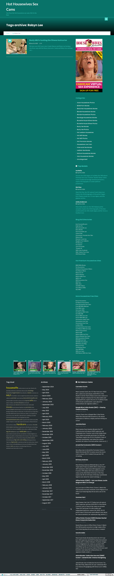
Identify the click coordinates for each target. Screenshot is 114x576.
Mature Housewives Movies (86, 153)
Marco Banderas (23, 392)
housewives (9, 393)
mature (11, 427)
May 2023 (45, 410)
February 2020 (47, 425)
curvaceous (34, 392)
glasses (13, 437)
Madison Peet (22, 435)
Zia (24, 400)
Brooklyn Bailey (30, 444)
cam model (33, 415)
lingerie (12, 409)
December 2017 (47, 491)
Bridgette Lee (33, 433)
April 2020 (45, 419)
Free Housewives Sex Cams (83, 304)
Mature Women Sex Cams (83, 336)
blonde (9, 407)
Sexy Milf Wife (80, 349)
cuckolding (28, 415)
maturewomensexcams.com (12, 433)
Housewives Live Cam (84, 144)
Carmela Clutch (81, 387)
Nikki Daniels (14, 413)
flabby (35, 429)
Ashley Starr (21, 411)
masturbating (20, 398)
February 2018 (47, 485)
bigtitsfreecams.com (32, 409)
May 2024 (45, 390)
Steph (17, 435)
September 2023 (48, 405)
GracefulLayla (25, 409)
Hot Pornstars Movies (84, 141)
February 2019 (47, 461)
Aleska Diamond (15, 407)
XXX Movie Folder (81, 254)
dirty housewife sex (81, 228)
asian (14, 446)
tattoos (14, 424)
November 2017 (47, 494)
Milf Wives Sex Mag (81, 343)
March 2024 (46, 396)
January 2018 (47, 488)
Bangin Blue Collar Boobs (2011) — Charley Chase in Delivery (90, 408)
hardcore (21, 424)
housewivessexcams (28, 395)
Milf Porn (78, 282)
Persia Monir (14, 395)
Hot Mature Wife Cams (82, 312)
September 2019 (47, 440)
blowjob (21, 402)
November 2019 (47, 434)
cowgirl (17, 431)
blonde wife (33, 388)
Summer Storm (9, 444)
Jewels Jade (17, 421)
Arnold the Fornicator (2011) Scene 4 (88, 445)
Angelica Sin (34, 413)
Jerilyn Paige (35, 427)
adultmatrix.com (9, 448)
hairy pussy (24, 444)
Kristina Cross (9, 429)
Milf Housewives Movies (82, 338)
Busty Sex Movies (83, 126)
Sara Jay (8, 424)
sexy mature (16, 400)
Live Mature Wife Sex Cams (83, 328)
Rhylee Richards (33, 421)
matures (28, 421)
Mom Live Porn (80, 345)
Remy (21, 437)
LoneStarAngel (23, 446)
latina (30, 442)
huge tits (27, 400)
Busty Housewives (81, 300)
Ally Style (17, 415)
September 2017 (47, 500)
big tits (8, 431)
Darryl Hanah (26, 402)
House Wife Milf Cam (81, 317)
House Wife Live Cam (82, 315)
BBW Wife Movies (81, 265)
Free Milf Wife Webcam (82, 306)
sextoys (26, 413)
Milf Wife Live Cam (81, 340)
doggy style (9, 437)
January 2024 (47, 402)
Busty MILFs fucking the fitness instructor (48, 40)
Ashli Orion (13, 390)
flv (20, 417)
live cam (20, 433)
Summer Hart (80, 497)
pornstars (28, 407)
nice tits (21, 448)
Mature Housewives (81, 330)
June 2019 (45, 449)
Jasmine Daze (81, 424)
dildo (37, 419)
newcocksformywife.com (30, 398)
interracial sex (31, 437)
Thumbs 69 (79, 248)
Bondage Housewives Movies (87, 118)
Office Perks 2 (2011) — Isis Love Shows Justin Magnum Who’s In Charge (91, 481)
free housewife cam (81, 231)
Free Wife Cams (80, 308)
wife (31, 400)
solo (12, 446)
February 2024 (47, 399)
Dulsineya (8, 417)
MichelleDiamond (10, 439)
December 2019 (47, 431)
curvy (30, 413)
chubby (28, 433)
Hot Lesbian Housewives (85, 132)
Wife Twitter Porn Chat (82, 252)
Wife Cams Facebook (81, 250)
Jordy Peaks (18, 390)
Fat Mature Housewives (82, 302)
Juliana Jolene (24, 429)
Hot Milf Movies (82, 135)
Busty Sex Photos (83, 129)
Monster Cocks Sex (81, 239)
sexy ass (18, 404)
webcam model (9, 400)
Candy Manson (21, 442)
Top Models (83, 166)
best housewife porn (81, 224)
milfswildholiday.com (17, 444)
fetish (24, 415)
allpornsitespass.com (10, 404)
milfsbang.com (30, 439)
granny (18, 413)
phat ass (18, 446)
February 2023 (47, 416)
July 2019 (45, 446)
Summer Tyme (28, 435)
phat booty (8, 390)
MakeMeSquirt (18, 409)
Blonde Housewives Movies (86, 112)
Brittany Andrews (82, 460)
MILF (8, 395)
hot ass (11, 424)
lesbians (11, 402)
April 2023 (45, 414)
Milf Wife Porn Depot (81, 342)
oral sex (21, 404)
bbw (25, 442)
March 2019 (46, 458)
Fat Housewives (80, 267)
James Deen (35, 435)
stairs (29, 388)
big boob (22, 417)
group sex (21, 400)
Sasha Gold (31, 404)
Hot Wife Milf (79, 314)
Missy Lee (29, 446)
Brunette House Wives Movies (87, 120)
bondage (8, 411)
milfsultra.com (28, 427)
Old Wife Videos (80, 285)
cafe (18, 417)
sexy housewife (80, 246)
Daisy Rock (27, 417)
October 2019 (46, 437)
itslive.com (22, 413)
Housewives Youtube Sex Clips (84, 235)
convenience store (10, 415)
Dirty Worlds (79, 229)
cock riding (22, 440)
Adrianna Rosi (25, 390)
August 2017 (46, 503)
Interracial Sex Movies (84, 147)
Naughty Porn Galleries (82, 241)
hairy (27, 442)
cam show (16, 402)
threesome (26, 404)
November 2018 (47, 470)
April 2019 (45, 455)
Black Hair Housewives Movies (87, 109)
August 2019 (46, 443)
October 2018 (46, 473)
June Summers (29, 424)
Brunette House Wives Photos (87, 123)
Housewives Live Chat (82, 323)
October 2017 (46, 497)
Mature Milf (79, 332)
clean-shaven (35, 442)
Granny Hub (79, 233)
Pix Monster (79, 243)
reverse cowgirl (20, 395)
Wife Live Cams (80, 351)
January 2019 (47, 464)
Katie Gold (29, 419)
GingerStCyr (35, 411)
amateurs (36, 395)
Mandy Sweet (14, 417)
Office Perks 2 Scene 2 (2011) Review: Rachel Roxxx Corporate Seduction (91, 519)
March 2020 (46, 422)
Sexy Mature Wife (81, 287)
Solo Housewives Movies (85, 156)
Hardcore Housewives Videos (84, 269)
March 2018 (46, 482)
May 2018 (45, 476)
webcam (23, 431)
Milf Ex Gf (78, 278)
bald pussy (13, 431)
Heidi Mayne (16, 427)
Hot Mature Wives (81, 271)
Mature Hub (79, 237)
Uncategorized (82, 159)
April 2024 (45, 393)
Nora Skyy (8, 413)
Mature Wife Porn (81, 276)
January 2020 (47, 428)
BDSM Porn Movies (83, 106)
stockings (30, 390)
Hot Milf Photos (82, 138)
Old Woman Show (81, 347)
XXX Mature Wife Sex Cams (83, 353)
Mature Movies (80, 274)
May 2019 (45, 452)
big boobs (14, 442)
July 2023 (45, 408)
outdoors (8, 421)
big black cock (22, 407)
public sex (13, 435)
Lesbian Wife (79, 325)
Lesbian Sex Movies (83, 150)
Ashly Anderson (81, 202)
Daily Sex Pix (79, 226)
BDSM (7, 427)
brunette (35, 424)
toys (10, 442)
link (112, 548)
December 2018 (47, 467)
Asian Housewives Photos (86, 103)
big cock (16, 440)
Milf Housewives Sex (81, 280)
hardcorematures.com (23, 388)
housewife (12, 387)
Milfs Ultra (78, 284)
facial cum (30, 411)
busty (29, 393)
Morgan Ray (25, 437)
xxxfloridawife (31, 429)
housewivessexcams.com (14, 419)
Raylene (12, 421)
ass (37, 392)
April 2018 (45, 479)
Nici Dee (78, 187)
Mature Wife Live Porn (82, 334)
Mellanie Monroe (14, 411)
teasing (33, 419)
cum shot (18, 437)
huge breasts (16, 393)
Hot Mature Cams (85, 382)
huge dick (25, 419)
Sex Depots (79, 244)
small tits (19, 429)
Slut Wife (78, 289)
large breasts (22, 427)
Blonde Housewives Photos (86, 114)
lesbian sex (28, 431)
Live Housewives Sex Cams (83, 327)
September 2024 (48, 387)
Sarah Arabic (80, 533)
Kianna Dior (16, 448)
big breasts (8, 435)
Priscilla (26, 411)
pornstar (13, 398)
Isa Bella (79, 171)
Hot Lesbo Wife (80, 310)
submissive (8, 398)
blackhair (25, 433)
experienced (23, 421)
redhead (21, 415)
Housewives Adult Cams (82, 319)
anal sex (14, 429)
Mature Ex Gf (79, 272)
